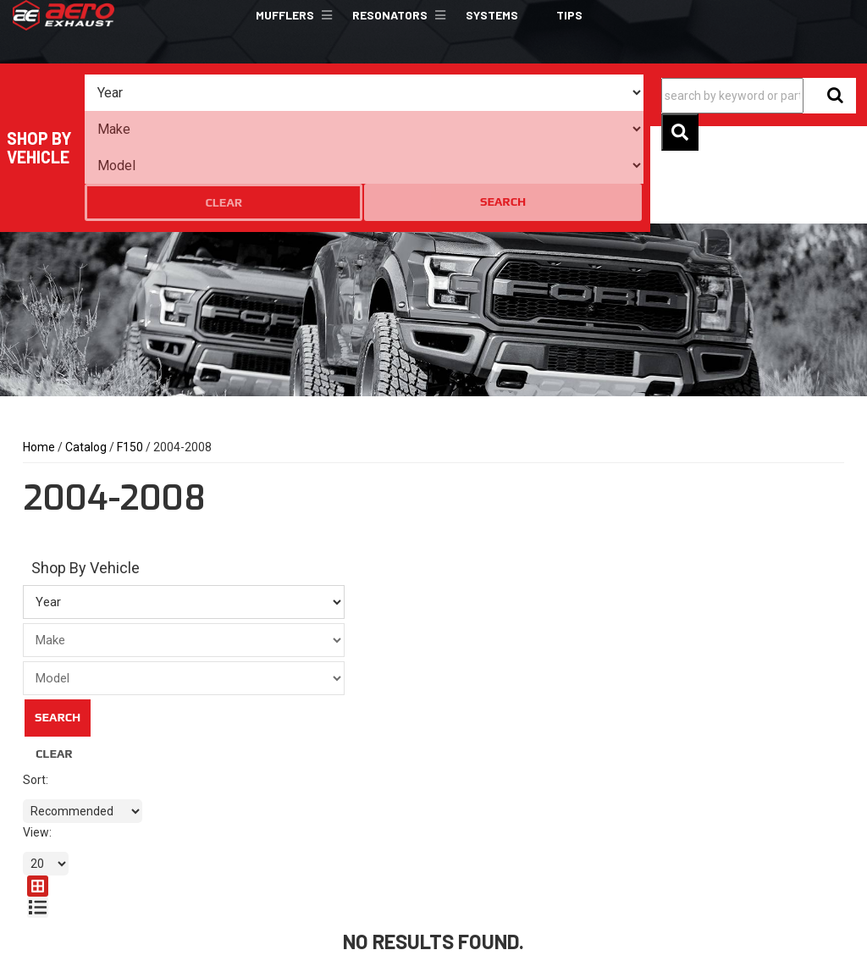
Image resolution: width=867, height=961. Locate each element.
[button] (291, 15)
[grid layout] (808, 698)
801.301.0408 (289, 858)
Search (609, 92)
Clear (542, 93)
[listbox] (154, 93)
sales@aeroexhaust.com (319, 888)
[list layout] (833, 698)
